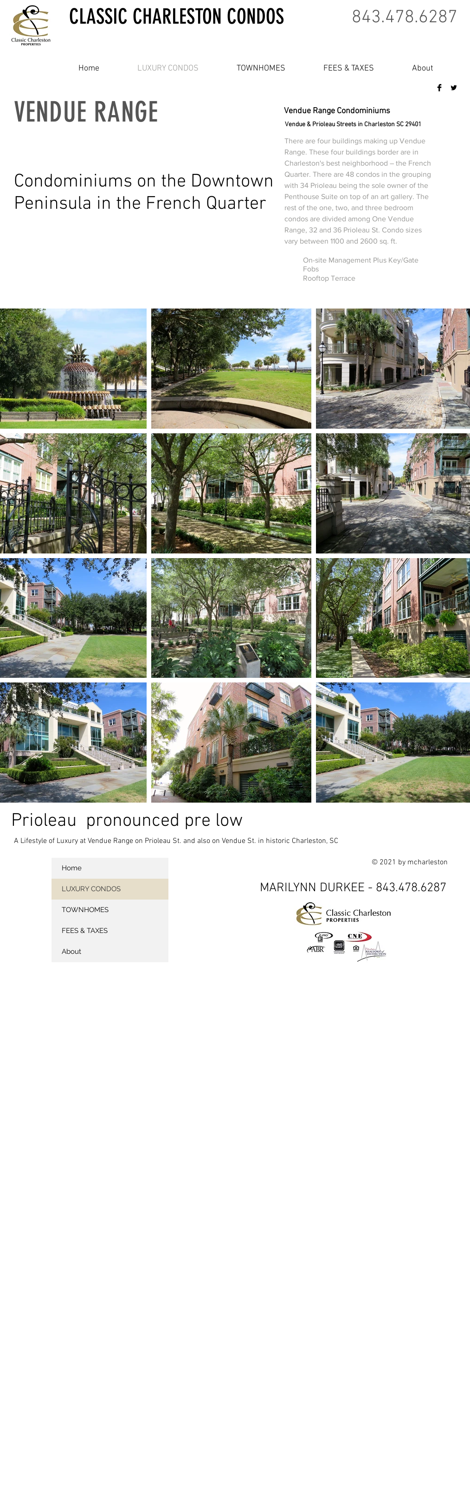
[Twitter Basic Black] (453, 87)
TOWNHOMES (85, 910)
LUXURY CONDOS (91, 889)
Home (72, 868)
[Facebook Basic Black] (439, 87)
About (71, 951)
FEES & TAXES (85, 930)
